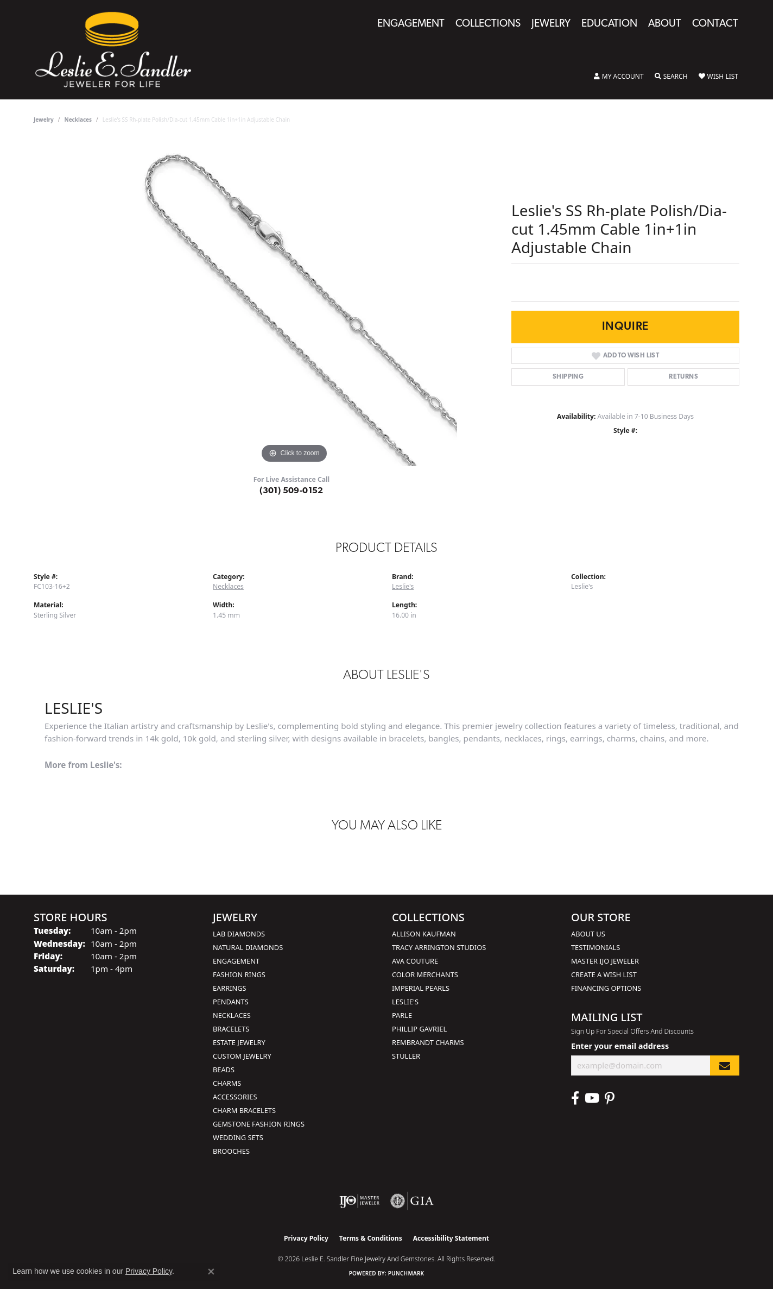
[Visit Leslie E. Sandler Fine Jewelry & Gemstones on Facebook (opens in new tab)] (575, 1098)
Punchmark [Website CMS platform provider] (406, 1273)
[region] (294, 303)
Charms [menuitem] (227, 1083)
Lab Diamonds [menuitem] (239, 934)
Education (609, 24)
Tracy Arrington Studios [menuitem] (439, 947)
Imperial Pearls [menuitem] (420, 988)
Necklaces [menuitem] (232, 1015)
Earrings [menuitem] (229, 988)
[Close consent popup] (211, 1271)
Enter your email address (620, 1045)
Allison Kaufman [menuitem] (424, 934)
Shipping (568, 377)
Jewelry (551, 24)
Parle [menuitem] (402, 1015)
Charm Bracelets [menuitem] (244, 1110)
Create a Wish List (604, 974)
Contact (715, 24)
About (664, 24)
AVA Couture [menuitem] (415, 961)
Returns (683, 377)
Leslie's (403, 586)
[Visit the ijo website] (359, 1201)
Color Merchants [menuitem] (425, 974)
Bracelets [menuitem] (231, 1029)
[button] (619, 76)
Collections (488, 24)
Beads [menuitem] (224, 1069)
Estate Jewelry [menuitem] (239, 1042)
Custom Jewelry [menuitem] (242, 1056)
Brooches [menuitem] (231, 1151)
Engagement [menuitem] (236, 961)
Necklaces (78, 119)
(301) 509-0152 (291, 491)
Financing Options (606, 988)
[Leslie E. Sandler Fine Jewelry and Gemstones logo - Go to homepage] (118, 50)
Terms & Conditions (370, 1238)
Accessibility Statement (451, 1238)
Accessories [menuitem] (235, 1097)
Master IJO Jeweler (605, 961)
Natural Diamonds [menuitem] (248, 947)
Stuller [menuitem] (406, 1056)
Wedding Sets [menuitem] (238, 1137)
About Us (588, 934)
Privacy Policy (306, 1238)
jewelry (44, 119)
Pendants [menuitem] (231, 1002)
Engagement (411, 24)
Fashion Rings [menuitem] (239, 974)
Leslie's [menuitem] (405, 1002)
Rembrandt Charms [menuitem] (428, 1042)
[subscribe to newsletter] (724, 1065)
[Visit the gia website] (412, 1201)
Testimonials (595, 947)
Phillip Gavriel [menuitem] (419, 1029)
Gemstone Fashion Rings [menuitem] (259, 1124)
